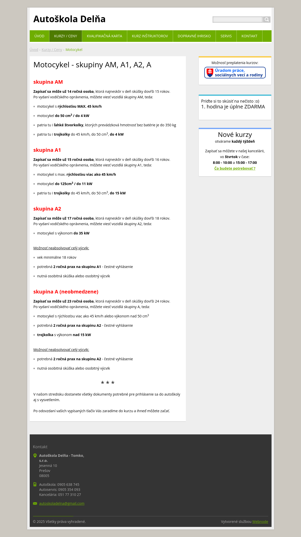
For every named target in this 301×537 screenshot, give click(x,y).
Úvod (34, 49)
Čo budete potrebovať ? (234, 168)
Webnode (260, 521)
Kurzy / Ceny (52, 49)
